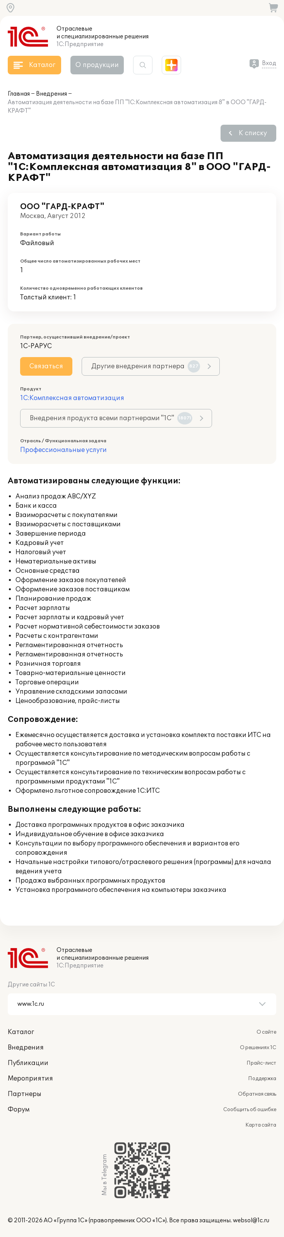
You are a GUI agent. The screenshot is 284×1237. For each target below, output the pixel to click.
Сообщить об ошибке (249, 1109)
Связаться (46, 366)
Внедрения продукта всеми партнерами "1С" (111, 418)
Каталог (21, 1032)
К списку (253, 133)
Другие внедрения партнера (145, 366)
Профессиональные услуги (63, 450)
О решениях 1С (258, 1048)
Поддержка (262, 1079)
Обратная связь (257, 1094)
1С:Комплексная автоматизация (72, 398)
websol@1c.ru (251, 1220)
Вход (269, 63)
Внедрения (51, 94)
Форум (18, 1109)
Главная (19, 94)
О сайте (266, 1032)
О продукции (97, 65)
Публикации (28, 1063)
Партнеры (24, 1094)
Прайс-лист (261, 1063)
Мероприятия (30, 1078)
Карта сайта (260, 1125)
